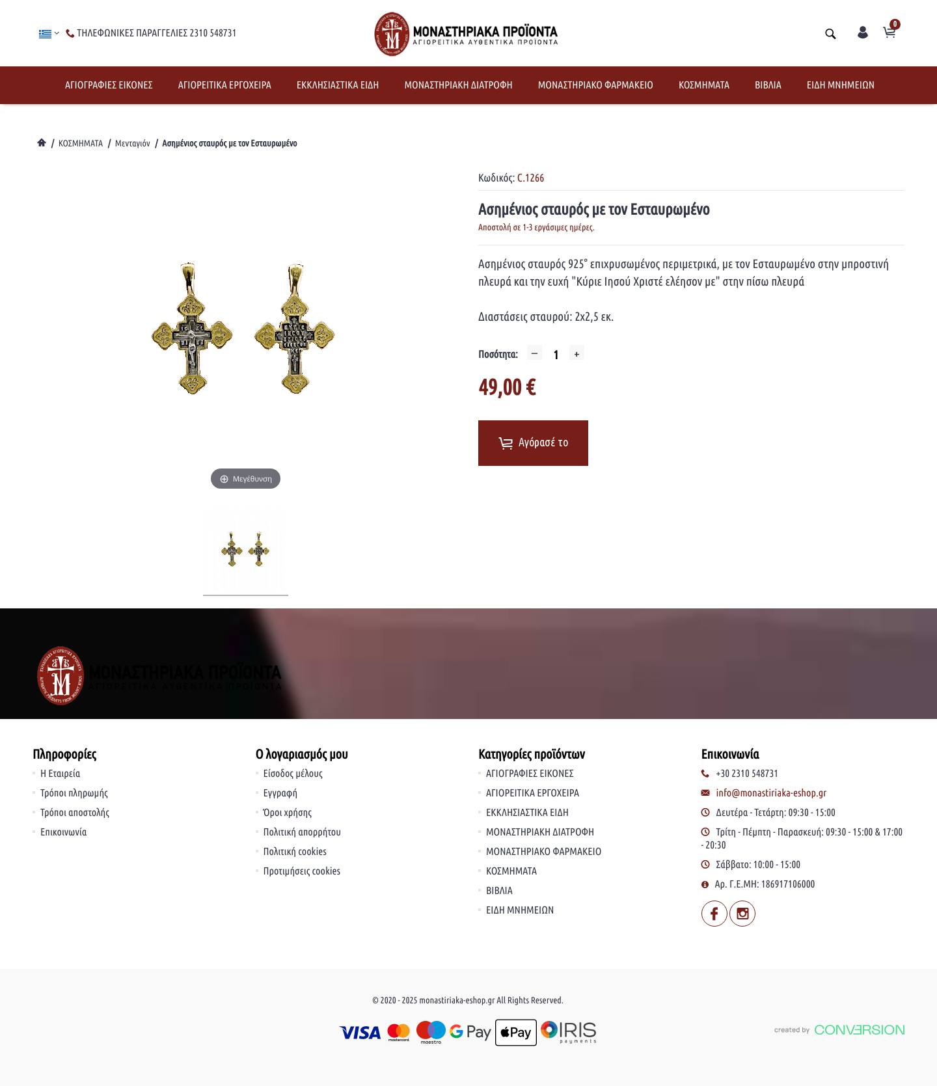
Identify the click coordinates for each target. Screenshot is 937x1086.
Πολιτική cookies (295, 852)
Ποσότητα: (498, 354)
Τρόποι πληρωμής (74, 793)
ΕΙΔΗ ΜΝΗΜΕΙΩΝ (841, 85)
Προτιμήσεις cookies (302, 871)
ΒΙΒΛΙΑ (768, 85)
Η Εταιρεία (60, 774)
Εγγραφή (281, 793)
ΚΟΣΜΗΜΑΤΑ (704, 85)
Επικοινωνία (63, 832)
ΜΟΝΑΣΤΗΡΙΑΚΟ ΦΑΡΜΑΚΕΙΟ (595, 85)
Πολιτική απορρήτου (303, 832)
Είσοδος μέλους (293, 774)
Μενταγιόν (132, 143)
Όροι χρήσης (288, 813)
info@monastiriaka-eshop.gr (771, 793)
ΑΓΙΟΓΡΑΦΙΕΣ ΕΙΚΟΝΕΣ (109, 85)
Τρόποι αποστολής (74, 813)
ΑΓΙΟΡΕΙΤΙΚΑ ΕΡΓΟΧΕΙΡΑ (224, 85)
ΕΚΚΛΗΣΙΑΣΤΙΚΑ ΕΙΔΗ (338, 85)
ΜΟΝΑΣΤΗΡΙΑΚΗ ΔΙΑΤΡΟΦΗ (458, 85)
